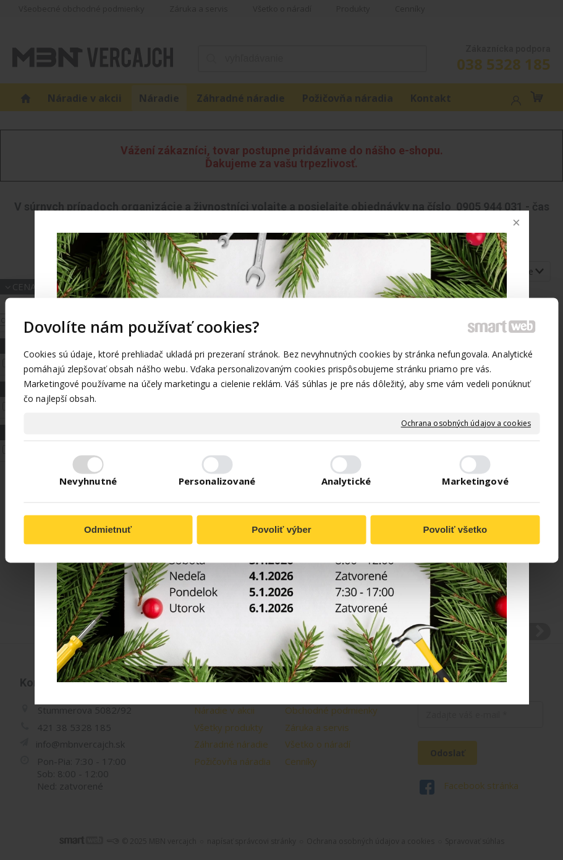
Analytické (346, 481)
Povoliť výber (281, 530)
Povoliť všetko (455, 530)
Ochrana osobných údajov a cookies (466, 423)
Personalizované (217, 481)
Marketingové (475, 481)
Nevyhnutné (88, 481)
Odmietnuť (108, 530)
